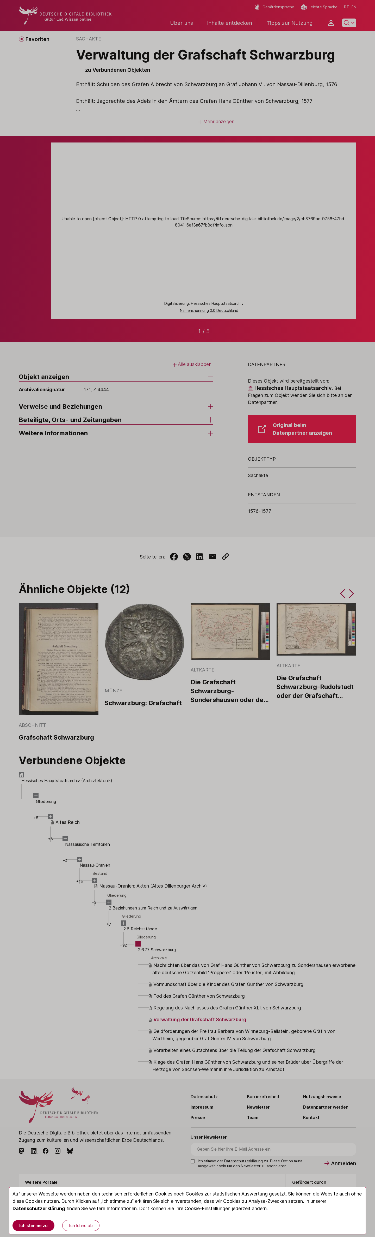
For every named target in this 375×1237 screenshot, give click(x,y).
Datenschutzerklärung (38, 1208)
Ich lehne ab (81, 1225)
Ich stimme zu (33, 1225)
